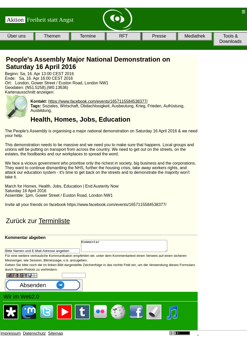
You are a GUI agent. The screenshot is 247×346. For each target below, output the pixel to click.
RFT (123, 36)
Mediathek (194, 36)
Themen (52, 36)
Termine (88, 36)
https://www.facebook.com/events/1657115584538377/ (98, 101)
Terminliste (54, 220)
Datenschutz (34, 335)
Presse (159, 36)
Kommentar (129, 247)
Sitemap (55, 335)
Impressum (11, 335)
